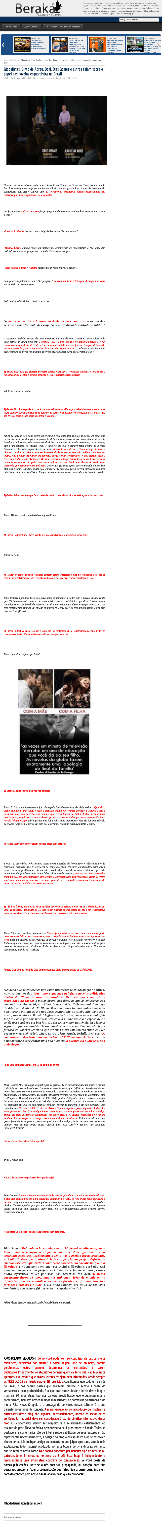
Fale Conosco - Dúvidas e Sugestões (62, 27)
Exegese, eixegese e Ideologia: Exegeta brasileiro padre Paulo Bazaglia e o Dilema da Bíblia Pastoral (115, 46)
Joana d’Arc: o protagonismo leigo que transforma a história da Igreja (38, 44)
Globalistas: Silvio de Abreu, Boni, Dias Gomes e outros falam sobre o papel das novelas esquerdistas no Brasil (53, 71)
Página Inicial (11, 27)
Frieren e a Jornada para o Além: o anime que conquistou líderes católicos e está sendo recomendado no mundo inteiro (144, 47)
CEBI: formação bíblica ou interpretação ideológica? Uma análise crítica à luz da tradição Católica (77, 46)
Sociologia (14, 60)
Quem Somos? (32, 27)
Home (6, 60)
